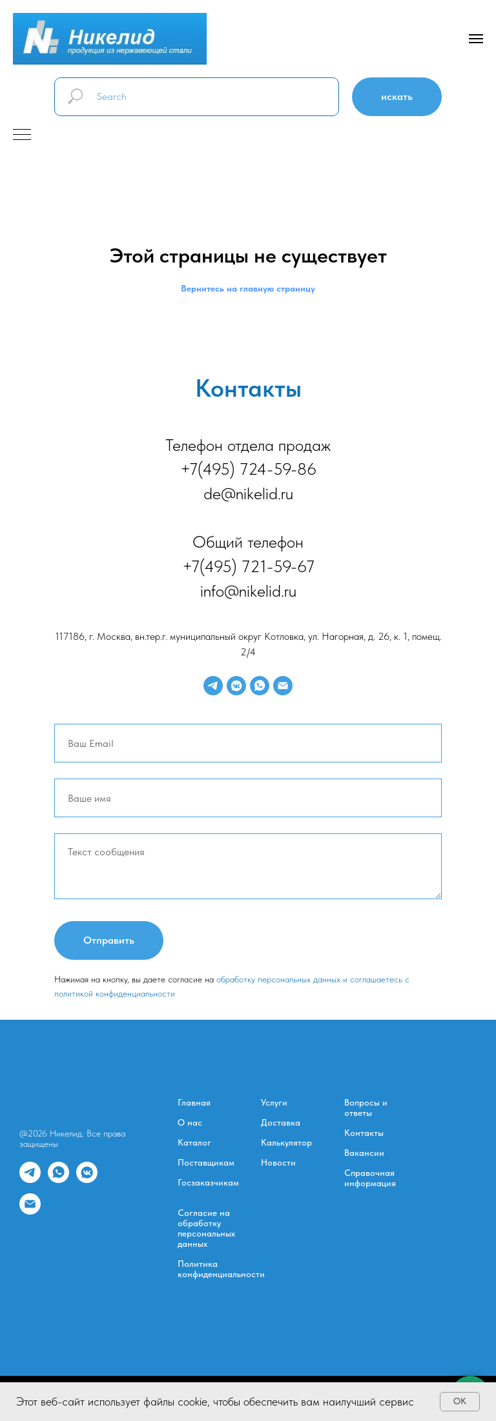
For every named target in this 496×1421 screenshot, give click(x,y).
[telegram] (213, 685)
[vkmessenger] (236, 685)
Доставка (280, 1122)
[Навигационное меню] (476, 38)
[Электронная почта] (283, 685)
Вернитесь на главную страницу (248, 288)
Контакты (364, 1133)
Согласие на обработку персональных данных (206, 1228)
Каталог (194, 1142)
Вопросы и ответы (366, 1107)
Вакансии (364, 1153)
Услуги (274, 1102)
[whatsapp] (259, 685)
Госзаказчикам (208, 1182)
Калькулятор (286, 1142)
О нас (190, 1122)
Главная (194, 1102)
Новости (278, 1162)
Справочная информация (370, 1178)
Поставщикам (206, 1162)
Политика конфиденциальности (221, 1268)
